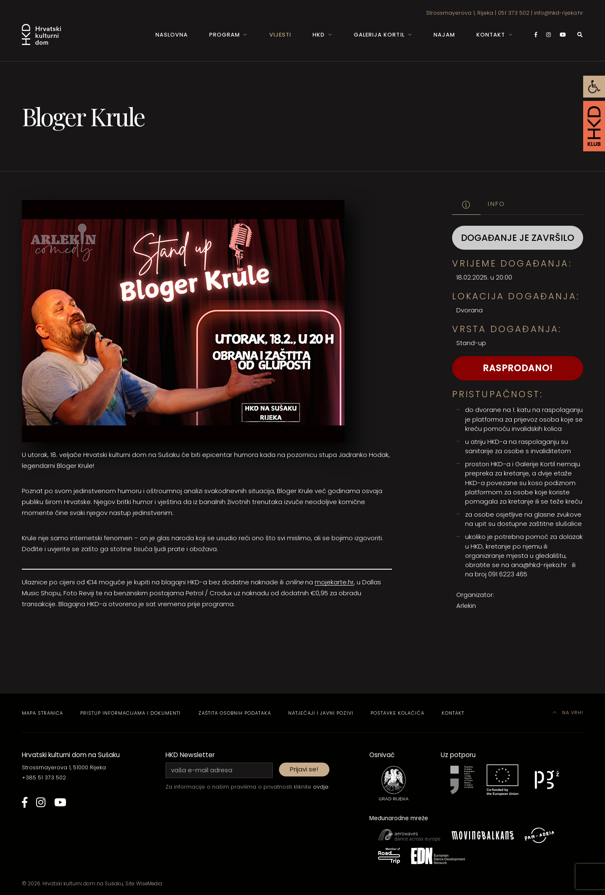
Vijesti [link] (280, 34)
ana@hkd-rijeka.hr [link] (539, 564)
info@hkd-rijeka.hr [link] (558, 12)
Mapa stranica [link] (42, 713)
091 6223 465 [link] (507, 574)
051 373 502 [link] (513, 12)
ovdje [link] (321, 786)
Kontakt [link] (490, 34)
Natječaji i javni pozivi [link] (320, 713)
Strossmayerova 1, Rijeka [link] (459, 12)
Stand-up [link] (471, 342)
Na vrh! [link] (568, 712)
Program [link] (224, 34)
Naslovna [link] (171, 34)
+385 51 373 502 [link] (44, 777)
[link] (594, 87)
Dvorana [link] (469, 310)
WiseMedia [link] (149, 883)
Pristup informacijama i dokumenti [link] (130, 713)
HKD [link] (319, 34)
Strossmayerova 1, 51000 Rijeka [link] (64, 767)
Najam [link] (444, 34)
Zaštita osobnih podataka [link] (234, 713)
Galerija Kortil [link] (379, 34)
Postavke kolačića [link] (397, 713)
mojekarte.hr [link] (334, 582)
